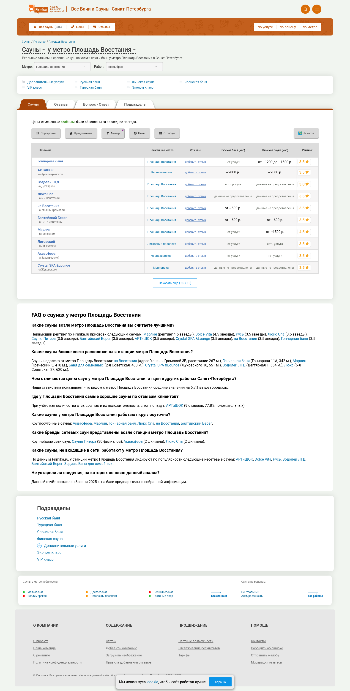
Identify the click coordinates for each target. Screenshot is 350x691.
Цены (77, 27)
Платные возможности (195, 641)
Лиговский (46, 242)
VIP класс (34, 87)
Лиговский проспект (161, 244)
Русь (240, 334)
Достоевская (96, 592)
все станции (219, 595)
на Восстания (48, 206)
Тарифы (184, 655)
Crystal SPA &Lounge (54, 265)
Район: (99, 66)
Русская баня (90, 82)
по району (288, 27)
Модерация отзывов (266, 662)
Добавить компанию (121, 648)
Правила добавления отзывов (129, 662)
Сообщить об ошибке (267, 648)
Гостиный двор (161, 596)
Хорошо (220, 682)
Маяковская (161, 267)
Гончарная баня (50, 161)
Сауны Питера (43, 338)
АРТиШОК (46, 170)
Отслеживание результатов (199, 648)
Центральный (250, 592)
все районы (315, 595)
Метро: (27, 66)
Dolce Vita (203, 334)
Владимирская (35, 596)
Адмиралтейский (252, 596)
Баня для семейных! (86, 365)
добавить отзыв (195, 162)
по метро (310, 27)
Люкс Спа (45, 194)
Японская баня (196, 82)
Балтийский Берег (52, 218)
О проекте (40, 641)
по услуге (265, 27)
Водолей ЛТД (48, 182)
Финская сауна (143, 82)
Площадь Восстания (161, 162)
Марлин (44, 230)
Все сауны (48, 27)
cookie (152, 682)
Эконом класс (142, 87)
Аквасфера (46, 253)
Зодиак (70, 464)
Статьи (111, 641)
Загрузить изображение (124, 655)
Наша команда (44, 648)
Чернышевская (161, 172)
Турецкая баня (91, 87)
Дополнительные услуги (45, 82)
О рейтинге (41, 655)
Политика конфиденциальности (57, 662)
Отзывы (101, 27)
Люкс (288, 365)
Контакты (258, 641)
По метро (39, 41)
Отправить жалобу (265, 655)
